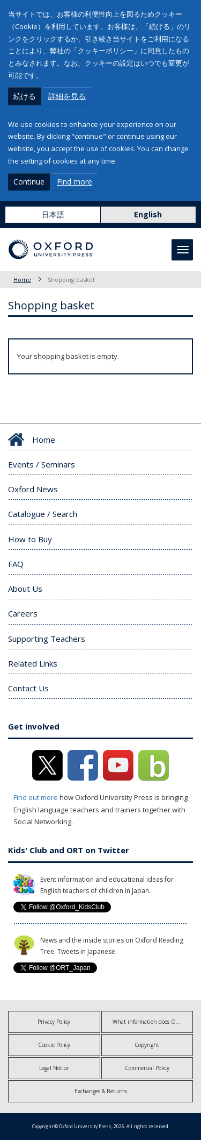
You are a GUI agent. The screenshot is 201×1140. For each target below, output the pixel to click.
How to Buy (30, 539)
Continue (28, 181)
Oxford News (33, 489)
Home (22, 279)
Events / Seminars (41, 464)
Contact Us (28, 688)
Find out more (35, 797)
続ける (24, 96)
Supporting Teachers (46, 638)
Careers (23, 613)
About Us (25, 588)
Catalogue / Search (42, 513)
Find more (74, 181)
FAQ (16, 563)
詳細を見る (67, 96)
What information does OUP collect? (153, 1021)
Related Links (32, 663)
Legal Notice (54, 1068)
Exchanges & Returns (101, 1091)
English (148, 214)
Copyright (147, 1045)
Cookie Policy (54, 1045)
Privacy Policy (54, 1021)
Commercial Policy (147, 1068)
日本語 (53, 214)
